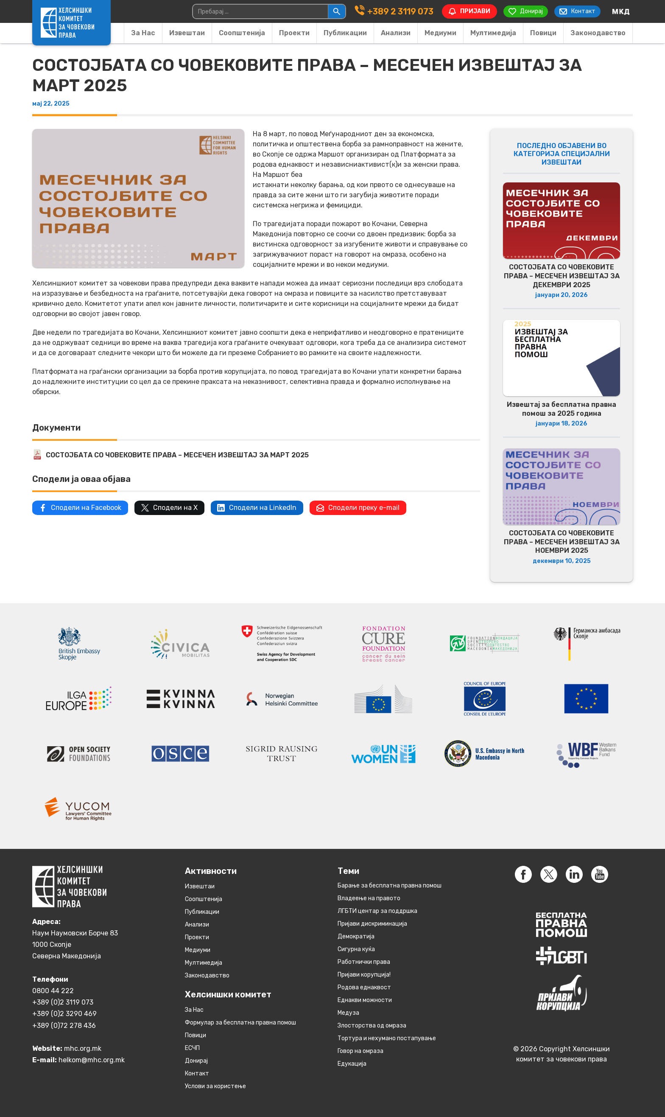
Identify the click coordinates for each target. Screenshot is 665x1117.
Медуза (348, 1012)
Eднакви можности (365, 1000)
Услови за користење (215, 1086)
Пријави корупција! (364, 974)
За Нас (143, 33)
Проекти (294, 33)
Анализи (396, 33)
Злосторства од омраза (372, 1025)
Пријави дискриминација (372, 923)
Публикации (345, 33)
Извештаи (187, 33)
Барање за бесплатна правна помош (389, 885)
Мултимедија (493, 33)
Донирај (196, 1060)
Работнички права (364, 962)
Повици (543, 33)
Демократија (356, 936)
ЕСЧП (192, 1048)
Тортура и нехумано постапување (387, 1038)
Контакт (197, 1073)
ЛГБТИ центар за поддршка (377, 911)
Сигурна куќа (356, 949)
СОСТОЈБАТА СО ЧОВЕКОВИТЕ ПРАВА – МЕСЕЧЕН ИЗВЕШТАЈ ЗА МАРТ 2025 (177, 455)
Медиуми (440, 33)
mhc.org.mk (82, 1048)
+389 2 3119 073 (400, 11)
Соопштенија (242, 33)
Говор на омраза (360, 1051)
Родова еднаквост (364, 987)
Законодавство (598, 33)
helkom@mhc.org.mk (92, 1060)
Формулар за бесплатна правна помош (240, 1022)
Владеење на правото (369, 898)
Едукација (352, 1063)
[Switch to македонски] (620, 11)
